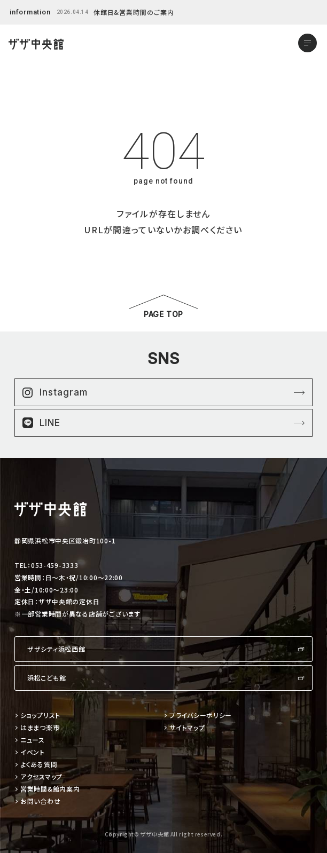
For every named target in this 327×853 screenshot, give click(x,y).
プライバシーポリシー (200, 715)
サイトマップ (187, 727)
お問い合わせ (40, 801)
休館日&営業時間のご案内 (134, 12)
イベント (32, 752)
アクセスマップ (41, 776)
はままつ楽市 (39, 727)
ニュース (32, 740)
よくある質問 (38, 764)
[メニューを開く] (307, 43)
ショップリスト (40, 715)
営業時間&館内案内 (50, 789)
